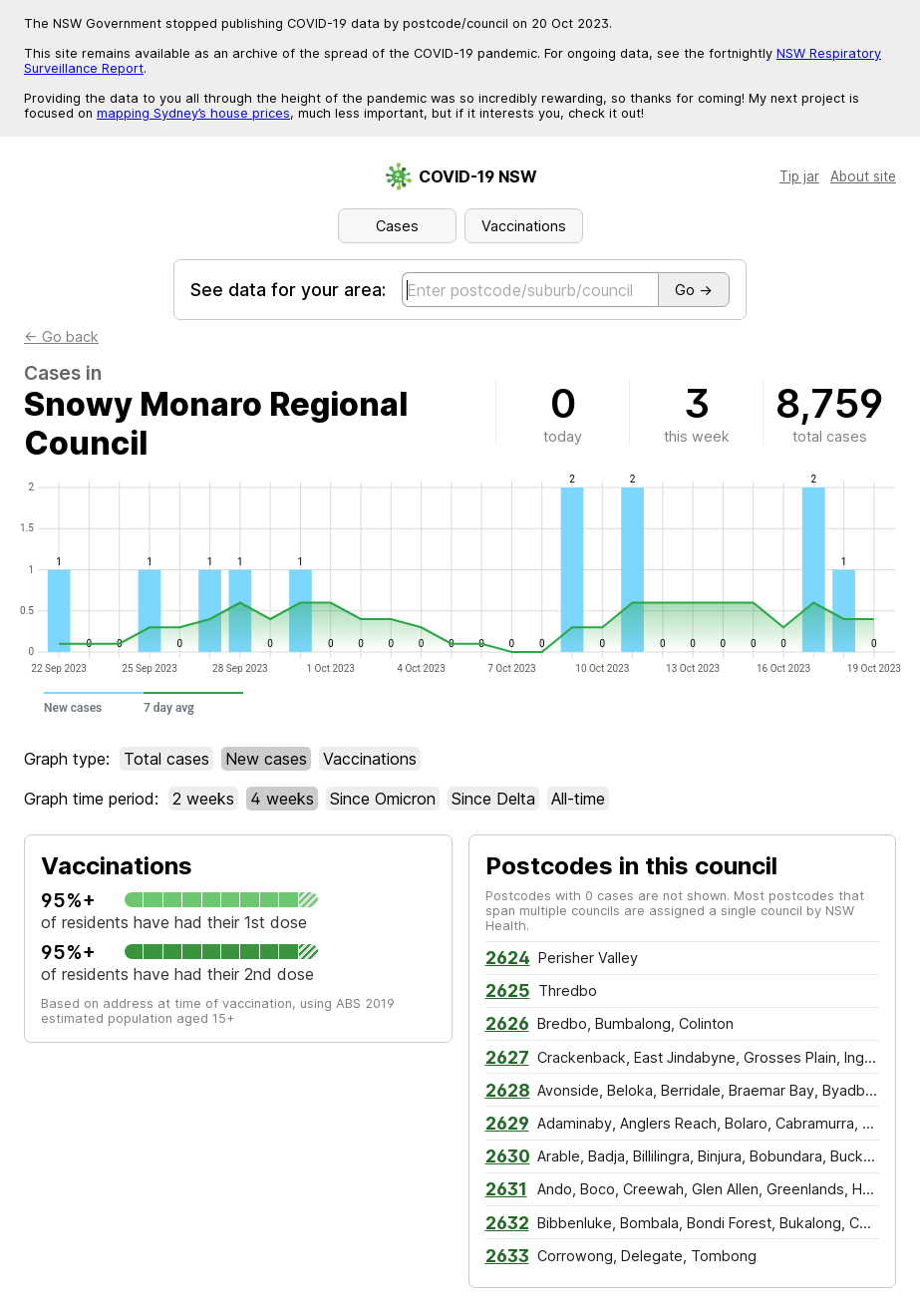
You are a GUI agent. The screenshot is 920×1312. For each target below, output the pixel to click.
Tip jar (799, 176)
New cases (266, 759)
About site (863, 176)
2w (203, 799)
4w (282, 799)
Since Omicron (383, 799)
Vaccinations (523, 225)
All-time (578, 799)
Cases (397, 225)
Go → (694, 289)
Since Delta (493, 799)
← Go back (61, 336)
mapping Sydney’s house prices (193, 113)
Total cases (166, 759)
